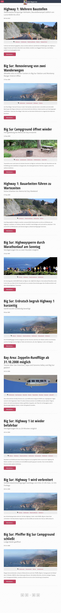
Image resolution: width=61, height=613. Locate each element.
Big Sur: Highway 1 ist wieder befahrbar (24, 423)
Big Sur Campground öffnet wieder (28, 129)
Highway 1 (17, 42)
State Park (44, 159)
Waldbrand (44, 455)
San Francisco (18, 394)
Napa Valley (35, 394)
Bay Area (41, 394)
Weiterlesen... (9, 54)
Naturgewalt (41, 335)
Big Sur (38, 42)
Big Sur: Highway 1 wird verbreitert (28, 479)
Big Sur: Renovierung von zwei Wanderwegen (25, 67)
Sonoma (46, 394)
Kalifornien (23, 42)
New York (25, 394)
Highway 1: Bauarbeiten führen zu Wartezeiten (27, 185)
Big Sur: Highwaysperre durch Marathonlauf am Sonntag (24, 244)
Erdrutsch (47, 335)
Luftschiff (51, 394)
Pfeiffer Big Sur (37, 159)
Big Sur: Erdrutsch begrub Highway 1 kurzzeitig (29, 303)
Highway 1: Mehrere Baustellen (25, 9)
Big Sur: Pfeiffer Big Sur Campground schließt (29, 536)
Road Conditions (31, 42)
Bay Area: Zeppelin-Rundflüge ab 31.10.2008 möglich (26, 359)
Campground (29, 103)
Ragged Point (44, 42)
